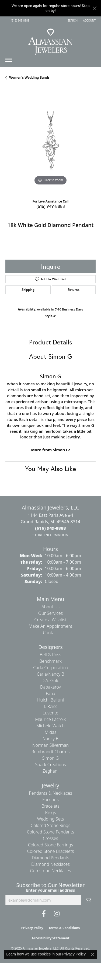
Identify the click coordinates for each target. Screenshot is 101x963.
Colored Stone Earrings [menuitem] (50, 845)
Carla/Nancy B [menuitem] (50, 674)
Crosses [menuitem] (50, 838)
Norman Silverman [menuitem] (50, 745)
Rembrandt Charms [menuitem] (51, 752)
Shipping (28, 290)
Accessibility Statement (50, 938)
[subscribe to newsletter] (88, 900)
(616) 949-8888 (50, 206)
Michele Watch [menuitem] (50, 726)
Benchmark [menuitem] (50, 661)
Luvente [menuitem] (50, 713)
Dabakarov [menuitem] (50, 687)
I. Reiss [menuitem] (50, 706)
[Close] (94, 8)
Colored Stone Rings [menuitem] (50, 825)
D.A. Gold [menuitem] (50, 680)
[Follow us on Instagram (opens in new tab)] (56, 913)
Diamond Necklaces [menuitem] (50, 864)
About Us (50, 607)
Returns (73, 290)
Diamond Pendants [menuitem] (50, 858)
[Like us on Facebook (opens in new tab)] (43, 913)
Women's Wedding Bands (29, 77)
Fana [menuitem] (50, 693)
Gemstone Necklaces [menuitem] (50, 871)
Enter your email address (50, 890)
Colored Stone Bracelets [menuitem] (50, 851)
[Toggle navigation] (8, 61)
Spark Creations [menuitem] (50, 764)
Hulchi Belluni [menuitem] (50, 700)
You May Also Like (50, 468)
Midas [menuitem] (50, 732)
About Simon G (50, 356)
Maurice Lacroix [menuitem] (50, 719)
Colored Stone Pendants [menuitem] (50, 832)
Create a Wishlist (50, 620)
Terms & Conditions (64, 928)
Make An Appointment (50, 626)
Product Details (50, 342)
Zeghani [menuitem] (50, 771)
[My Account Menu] (89, 20)
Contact (50, 633)
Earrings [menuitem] (50, 799)
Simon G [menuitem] (50, 758)
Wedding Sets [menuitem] (50, 819)
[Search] (73, 20)
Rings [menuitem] (50, 812)
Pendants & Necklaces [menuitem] (50, 793)
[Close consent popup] (92, 954)
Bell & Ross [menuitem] (50, 655)
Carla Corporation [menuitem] (50, 668)
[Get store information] (50, 535)
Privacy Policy (32, 928)
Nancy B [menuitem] (50, 739)
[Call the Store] (50, 528)
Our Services (50, 613)
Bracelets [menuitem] (50, 806)
